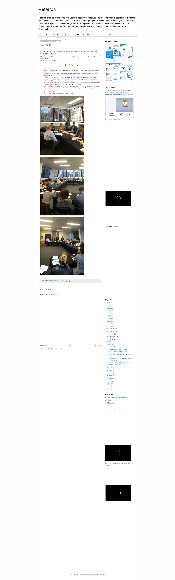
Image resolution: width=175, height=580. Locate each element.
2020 (109, 318)
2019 (109, 321)
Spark (48, 35)
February (112, 375)
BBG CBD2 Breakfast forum (113, 463)
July (110, 341)
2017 (109, 326)
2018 (109, 324)
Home (41, 35)
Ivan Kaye (130, 94)
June (110, 344)
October (111, 334)
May (110, 367)
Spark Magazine (57, 35)
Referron (47, 9)
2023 (109, 310)
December (112, 328)
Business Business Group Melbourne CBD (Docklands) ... (120, 363)
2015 (109, 384)
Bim (91, 574)
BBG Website (80, 35)
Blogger (102, 574)
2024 (109, 308)
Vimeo (107, 465)
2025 (109, 305)
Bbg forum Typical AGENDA (114, 94)
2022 (109, 313)
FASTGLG (112, 346)
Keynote (108, 120)
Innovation (95, 35)
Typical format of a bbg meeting (118, 349)
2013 (109, 389)
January (111, 378)
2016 (109, 381)
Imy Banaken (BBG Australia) (118, 397)
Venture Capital (106, 35)
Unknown (112, 403)
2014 (109, 386)
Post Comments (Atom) (55, 349)
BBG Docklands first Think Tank (118, 352)
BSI (88, 35)
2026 (109, 303)
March (111, 373)
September (112, 336)
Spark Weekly (69, 35)
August (111, 339)
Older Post (97, 346)
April (110, 370)
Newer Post (43, 346)
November (112, 331)
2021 (109, 316)
